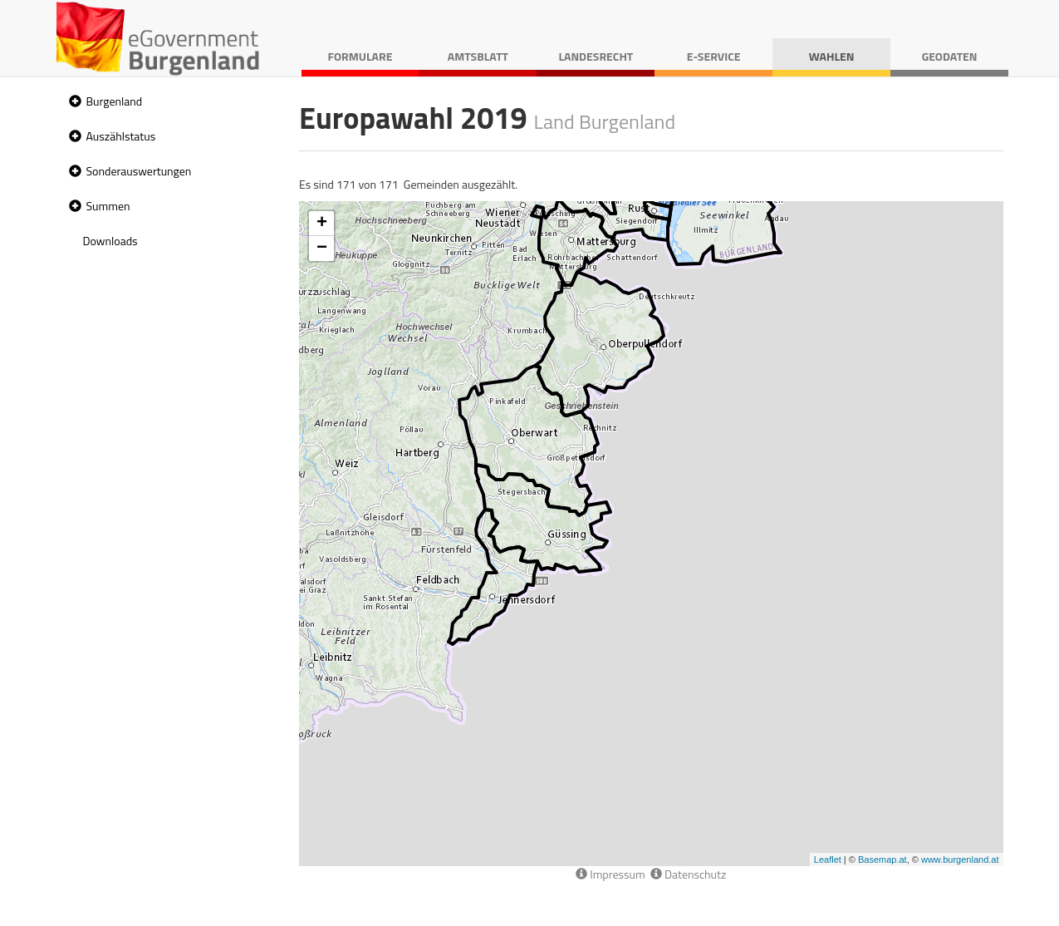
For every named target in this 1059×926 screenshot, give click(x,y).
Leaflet (827, 859)
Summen (108, 205)
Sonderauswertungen (139, 171)
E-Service (714, 56)
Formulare (360, 56)
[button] (73, 102)
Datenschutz (688, 874)
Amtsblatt (478, 56)
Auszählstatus (121, 136)
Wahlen (832, 56)
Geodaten (950, 56)
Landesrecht (595, 56)
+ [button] (321, 223)
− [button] (321, 248)
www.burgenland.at (960, 859)
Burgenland (114, 101)
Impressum (610, 874)
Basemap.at (882, 859)
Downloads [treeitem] (110, 240)
